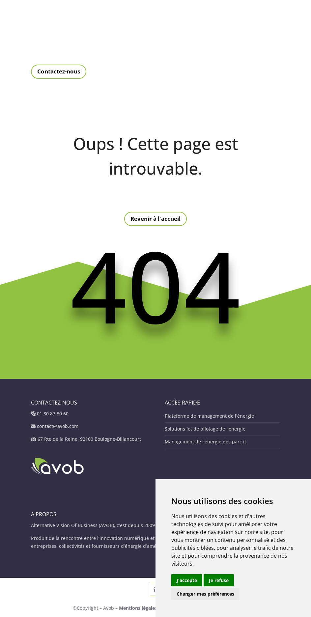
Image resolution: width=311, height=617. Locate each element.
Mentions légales (138, 608)
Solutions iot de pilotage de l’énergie (205, 429)
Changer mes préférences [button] (205, 594)
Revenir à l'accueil (155, 218)
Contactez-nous (58, 71)
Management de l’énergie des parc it (205, 441)
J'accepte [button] (187, 580)
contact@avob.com (57, 426)
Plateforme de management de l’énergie (209, 416)
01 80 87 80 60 (53, 413)
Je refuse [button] (219, 580)
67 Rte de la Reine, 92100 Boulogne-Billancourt (89, 439)
